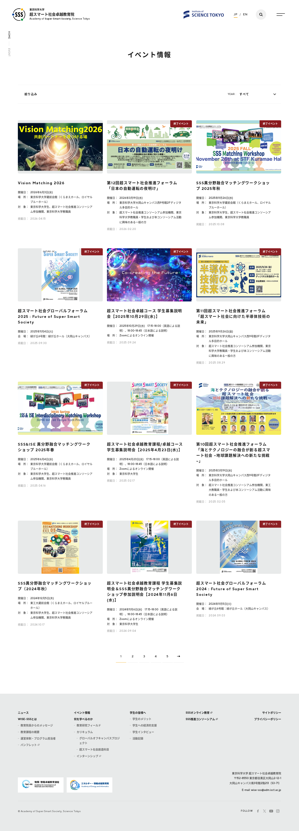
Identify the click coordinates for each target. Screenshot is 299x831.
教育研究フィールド (89, 725)
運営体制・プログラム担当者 (38, 738)
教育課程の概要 (30, 732)
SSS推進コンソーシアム (200, 719)
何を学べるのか (83, 719)
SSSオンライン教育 (198, 712)
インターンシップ (87, 756)
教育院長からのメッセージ (37, 725)
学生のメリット (141, 718)
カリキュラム (85, 732)
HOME (9, 35)
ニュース (23, 712)
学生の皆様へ (138, 712)
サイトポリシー (271, 712)
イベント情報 (82, 712)
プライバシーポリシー (267, 719)
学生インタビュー (143, 732)
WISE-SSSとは (27, 719)
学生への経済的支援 (144, 725)
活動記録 (137, 738)
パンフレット (29, 744)
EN (245, 13)
